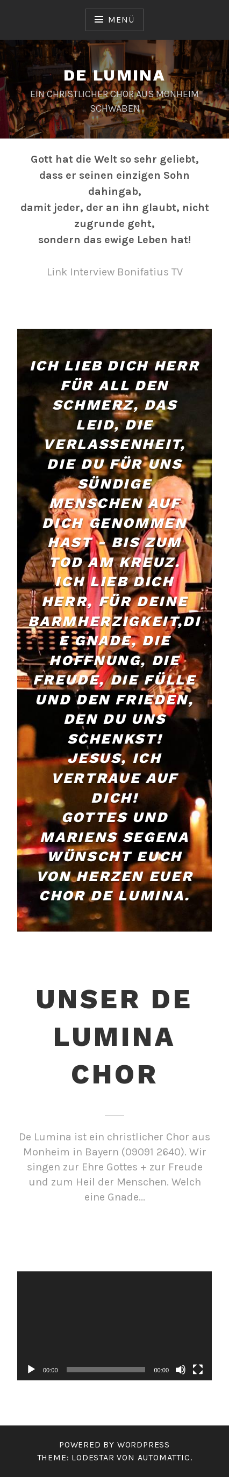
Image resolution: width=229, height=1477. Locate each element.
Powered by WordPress (114, 1444)
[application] (114, 1326)
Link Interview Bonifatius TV (115, 272)
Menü (121, 19)
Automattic (164, 1457)
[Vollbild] (197, 1369)
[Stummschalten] (180, 1369)
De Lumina (114, 75)
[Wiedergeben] (31, 1369)
